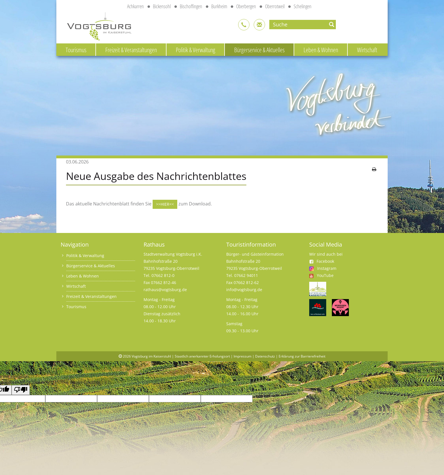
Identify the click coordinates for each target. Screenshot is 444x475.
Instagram (326, 268)
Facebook (321, 261)
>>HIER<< (165, 204)
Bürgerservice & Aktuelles (259, 49)
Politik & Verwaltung (195, 49)
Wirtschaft (367, 49)
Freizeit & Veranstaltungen (131, 49)
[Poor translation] (21, 390)
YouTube (325, 275)
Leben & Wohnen (321, 49)
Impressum (242, 356)
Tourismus (76, 49)
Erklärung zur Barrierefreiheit (302, 356)
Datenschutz (265, 356)
